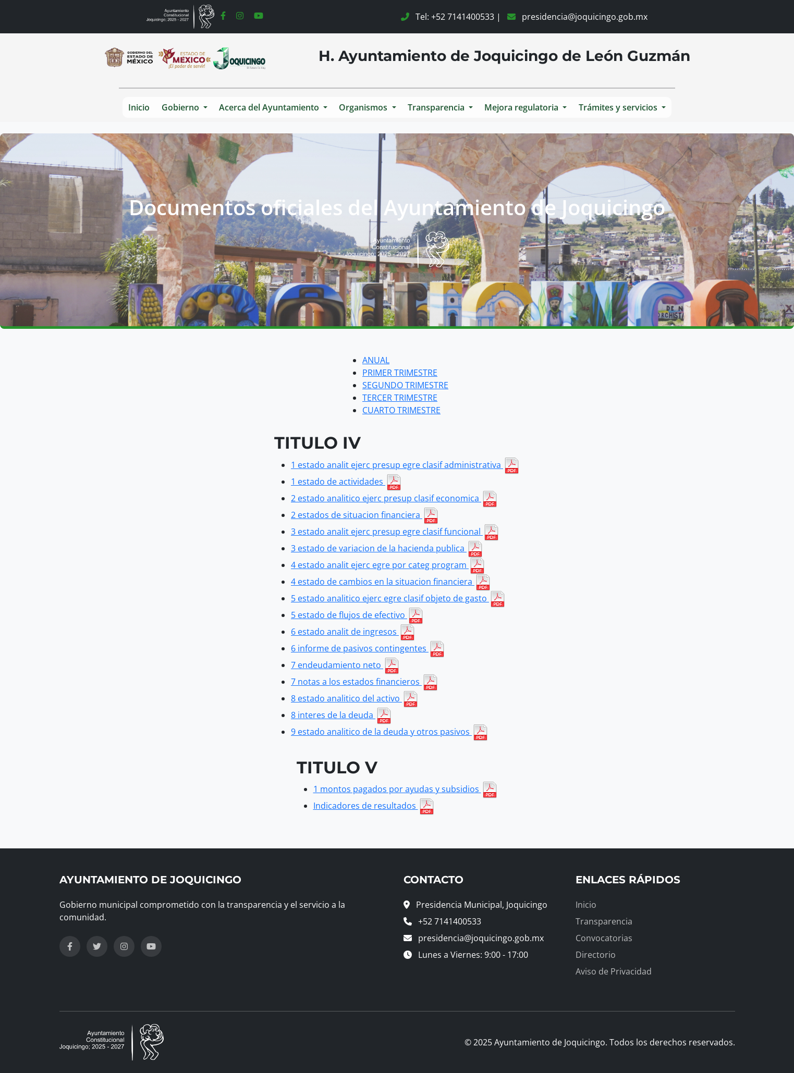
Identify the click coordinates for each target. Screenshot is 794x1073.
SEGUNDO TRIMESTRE (405, 385)
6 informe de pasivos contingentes (368, 648)
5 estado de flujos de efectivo (357, 615)
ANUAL (375, 360)
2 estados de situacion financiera (365, 515)
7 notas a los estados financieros (364, 681)
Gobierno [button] (181, 107)
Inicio (139, 107)
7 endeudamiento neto (345, 665)
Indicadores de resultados (374, 805)
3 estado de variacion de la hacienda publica (387, 548)
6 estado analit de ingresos (353, 631)
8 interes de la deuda (341, 715)
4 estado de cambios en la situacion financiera (391, 581)
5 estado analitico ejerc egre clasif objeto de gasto (398, 598)
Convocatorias (604, 938)
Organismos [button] (364, 107)
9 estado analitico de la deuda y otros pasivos (389, 731)
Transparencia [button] (437, 107)
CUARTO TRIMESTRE (401, 410)
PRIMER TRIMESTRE (399, 372)
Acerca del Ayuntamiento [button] (270, 107)
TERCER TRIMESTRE (399, 397)
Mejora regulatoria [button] (522, 107)
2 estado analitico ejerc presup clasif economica (394, 498)
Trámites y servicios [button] (619, 107)
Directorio (596, 954)
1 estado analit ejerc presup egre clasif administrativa (405, 465)
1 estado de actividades (346, 481)
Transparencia (604, 921)
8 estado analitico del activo (355, 698)
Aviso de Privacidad (614, 971)
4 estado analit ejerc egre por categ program (388, 565)
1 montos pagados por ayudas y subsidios (405, 789)
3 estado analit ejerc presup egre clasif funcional (395, 531)
